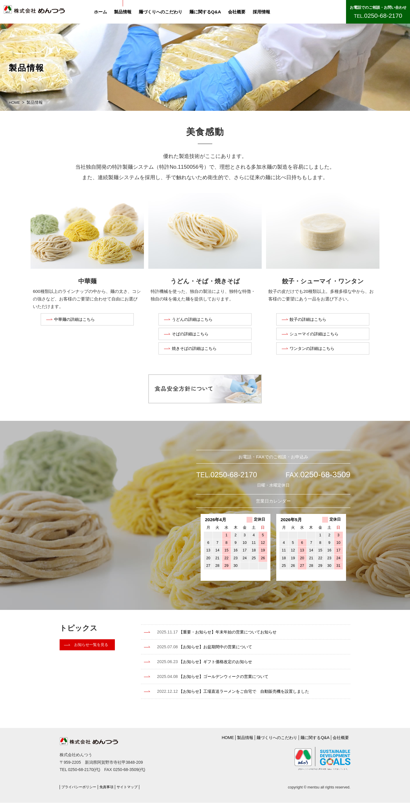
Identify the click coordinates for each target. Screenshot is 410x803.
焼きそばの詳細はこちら (196, 352)
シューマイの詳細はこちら (316, 336)
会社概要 (240, 11)
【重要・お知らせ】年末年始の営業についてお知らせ (225, 636)
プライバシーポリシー (80, 787)
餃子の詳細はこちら (309, 320)
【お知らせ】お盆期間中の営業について (212, 651)
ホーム (103, 11)
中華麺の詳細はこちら (76, 320)
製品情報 (126, 11)
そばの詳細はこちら (191, 336)
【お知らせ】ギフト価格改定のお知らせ (212, 665)
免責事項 (109, 787)
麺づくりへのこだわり (164, 11)
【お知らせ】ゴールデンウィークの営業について (221, 680)
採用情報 (265, 11)
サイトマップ (132, 787)
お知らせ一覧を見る (92, 650)
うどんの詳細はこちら (193, 320)
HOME (15, 102)
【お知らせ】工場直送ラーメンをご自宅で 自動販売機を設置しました (243, 695)
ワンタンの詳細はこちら (314, 352)
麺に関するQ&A (208, 11)
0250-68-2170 (383, 15)
